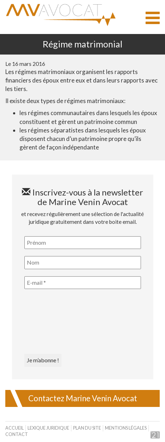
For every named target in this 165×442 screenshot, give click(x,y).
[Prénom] (82, 242)
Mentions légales (126, 428)
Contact (16, 434)
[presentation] (53, 321)
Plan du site (87, 428)
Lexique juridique (48, 428)
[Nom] (82, 262)
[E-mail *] (82, 282)
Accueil (14, 428)
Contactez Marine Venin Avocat (82, 398)
